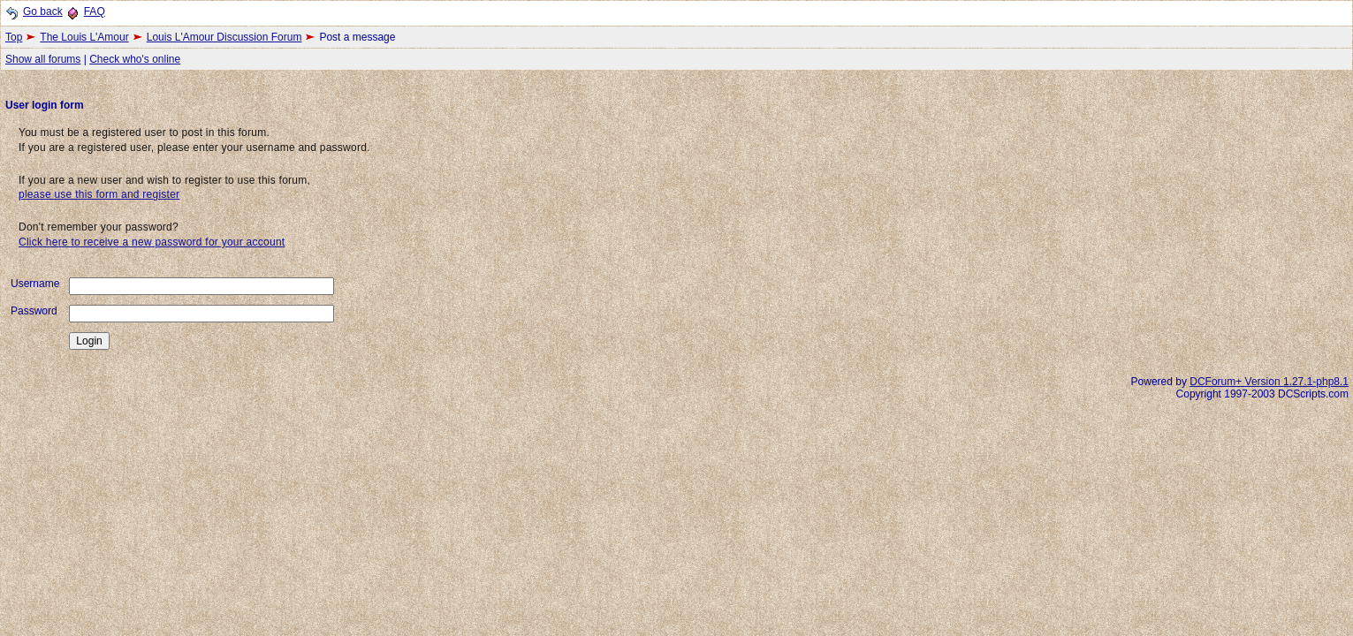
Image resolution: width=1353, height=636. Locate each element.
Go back (43, 11)
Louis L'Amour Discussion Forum (224, 37)
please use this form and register (99, 194)
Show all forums (42, 59)
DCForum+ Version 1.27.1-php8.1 (1269, 381)
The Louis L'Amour (84, 37)
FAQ (94, 11)
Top (13, 37)
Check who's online (134, 59)
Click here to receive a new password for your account (152, 242)
